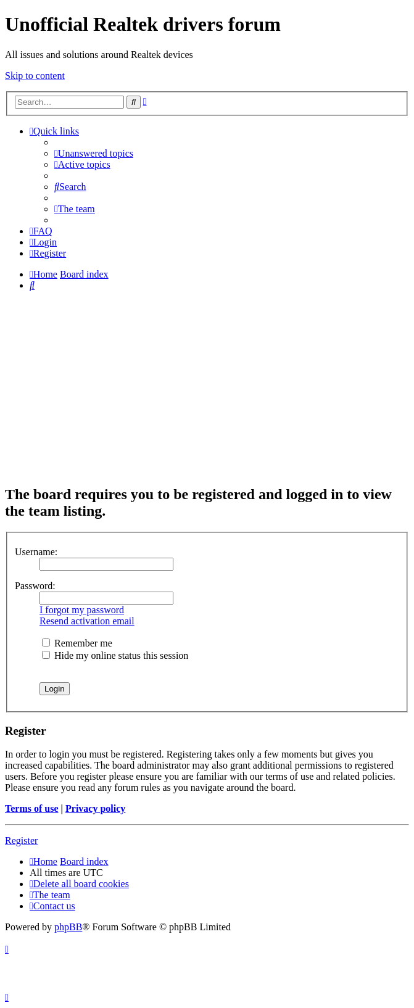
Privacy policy (95, 808)
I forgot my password (81, 610)
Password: (35, 585)
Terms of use (32, 808)
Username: (36, 552)
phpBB (68, 927)
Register (21, 840)
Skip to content (35, 75)
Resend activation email (87, 621)
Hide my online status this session (115, 655)
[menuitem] (93, 153)
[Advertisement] (207, 387)
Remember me (77, 643)
